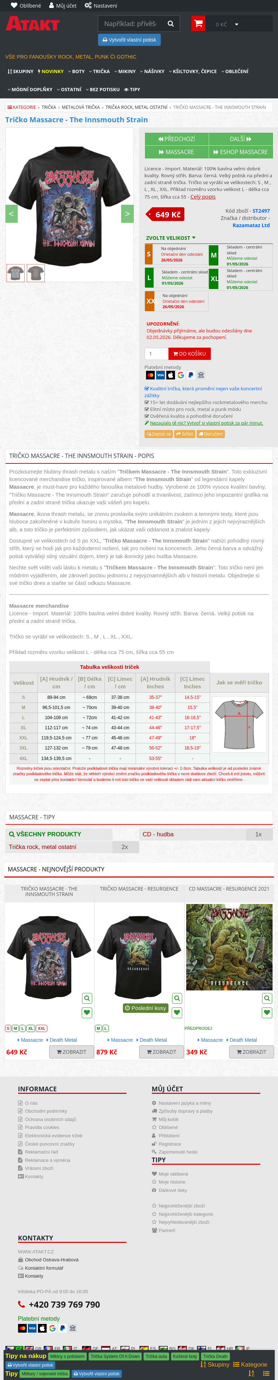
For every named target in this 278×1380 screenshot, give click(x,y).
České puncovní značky (49, 1144)
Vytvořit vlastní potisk (129, 40)
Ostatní (69, 89)
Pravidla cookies (42, 1127)
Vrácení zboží (39, 1168)
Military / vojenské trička (45, 1373)
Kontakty (34, 1176)
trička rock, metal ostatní (136, 107)
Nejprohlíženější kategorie (186, 1214)
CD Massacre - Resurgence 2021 (229, 888)
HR (224, 1349)
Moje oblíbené (173, 1174)
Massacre (176, 152)
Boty (76, 71)
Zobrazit (71, 1051)
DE (90, 1349)
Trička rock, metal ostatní (43, 847)
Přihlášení (169, 1135)
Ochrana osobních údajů (50, 1119)
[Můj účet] (64, 6)
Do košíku (189, 353)
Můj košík (169, 1119)
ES (148, 1349)
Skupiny (21, 71)
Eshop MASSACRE (241, 152)
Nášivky (152, 71)
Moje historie (172, 1182)
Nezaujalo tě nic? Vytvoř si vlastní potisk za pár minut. (206, 423)
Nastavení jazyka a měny (185, 1103)
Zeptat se (159, 434)
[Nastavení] (103, 6)
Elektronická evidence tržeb (53, 1135)
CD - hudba (158, 834)
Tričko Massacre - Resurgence (139, 888)
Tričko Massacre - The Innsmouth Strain (49, 891)
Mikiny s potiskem (67, 1356)
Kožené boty (185, 1356)
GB (33, 1349)
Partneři (167, 1230)
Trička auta (156, 1356)
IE (242, 1349)
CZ (13, 1349)
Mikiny (125, 71)
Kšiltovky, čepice (193, 71)
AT (109, 1349)
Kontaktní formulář (44, 1268)
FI (204, 1349)
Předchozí (176, 139)
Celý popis (203, 196)
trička (49, 107)
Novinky (51, 71)
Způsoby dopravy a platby (186, 1111)
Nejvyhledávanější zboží (184, 1222)
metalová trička (81, 107)
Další (241, 139)
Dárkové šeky (173, 1190)
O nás (31, 1103)
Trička (99, 71)
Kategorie (22, 107)
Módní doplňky (30, 89)
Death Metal (62, 1040)
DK (186, 1349)
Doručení (211, 434)
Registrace (170, 1144)
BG (167, 1349)
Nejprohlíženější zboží (182, 1206)
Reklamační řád (41, 1152)
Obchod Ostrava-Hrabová (51, 1259)
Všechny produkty (45, 834)
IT (70, 1349)
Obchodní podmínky (46, 1111)
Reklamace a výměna (47, 1160)
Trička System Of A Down (115, 1356)
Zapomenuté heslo (178, 1152)
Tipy (132, 89)
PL (128, 1349)
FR (52, 1349)
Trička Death (215, 1356)
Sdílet (184, 434)
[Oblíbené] (28, 6)
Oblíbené (168, 1127)
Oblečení (235, 71)
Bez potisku (103, 89)
